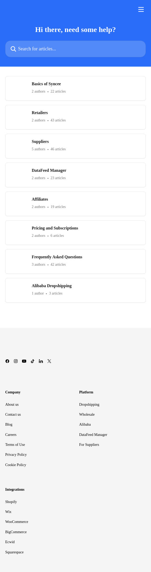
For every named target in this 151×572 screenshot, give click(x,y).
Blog (8, 424)
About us (12, 405)
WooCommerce (16, 522)
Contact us (13, 414)
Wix (8, 512)
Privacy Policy (16, 455)
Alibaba (85, 424)
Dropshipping (89, 405)
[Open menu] (141, 9)
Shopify (11, 502)
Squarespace (14, 552)
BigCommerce (16, 532)
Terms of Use (15, 445)
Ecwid (10, 542)
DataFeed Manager (93, 435)
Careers (11, 435)
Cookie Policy (15, 465)
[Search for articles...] (75, 49)
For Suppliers (89, 445)
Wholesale (87, 414)
